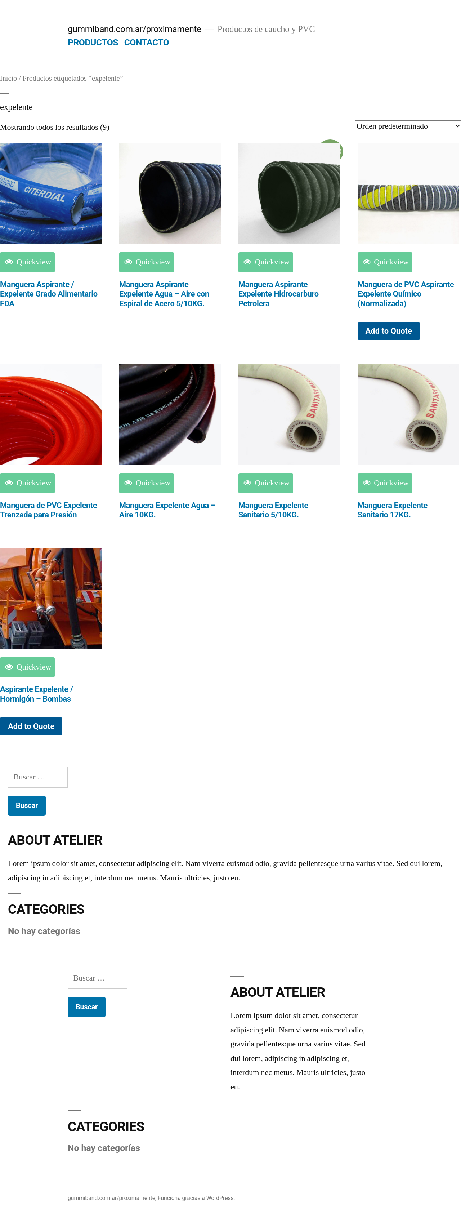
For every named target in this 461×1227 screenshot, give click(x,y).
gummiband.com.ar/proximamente (134, 29)
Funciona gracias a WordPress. (196, 1198)
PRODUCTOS (93, 42)
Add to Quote (389, 330)
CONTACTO (146, 42)
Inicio (8, 78)
